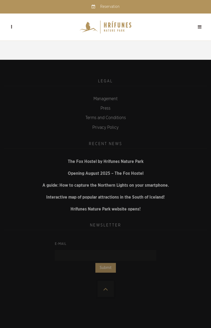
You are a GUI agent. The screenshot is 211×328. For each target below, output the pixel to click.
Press (105, 107)
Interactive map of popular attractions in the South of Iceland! (105, 196)
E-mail (60, 242)
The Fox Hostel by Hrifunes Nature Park (105, 160)
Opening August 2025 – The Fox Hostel (105, 172)
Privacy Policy (105, 126)
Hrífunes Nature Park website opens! (106, 208)
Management (105, 97)
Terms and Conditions (105, 117)
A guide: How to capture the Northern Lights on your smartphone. (105, 184)
